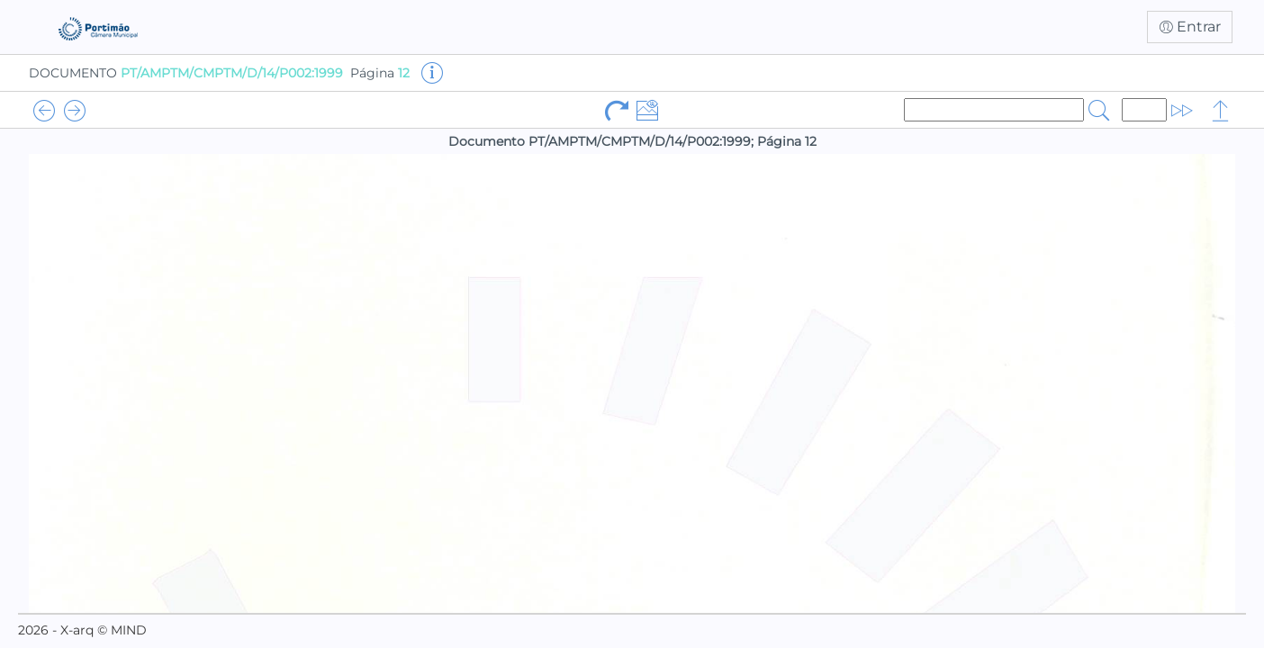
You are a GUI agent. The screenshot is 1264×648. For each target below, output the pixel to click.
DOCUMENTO (186, 73)
